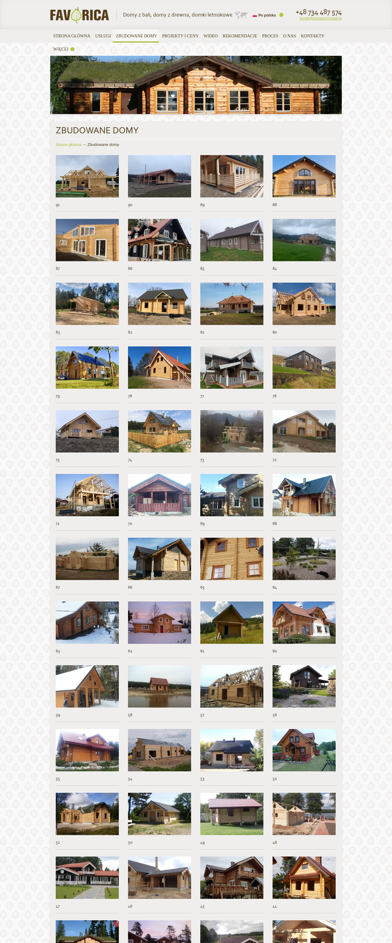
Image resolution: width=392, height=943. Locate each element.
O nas (289, 36)
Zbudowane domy (136, 36)
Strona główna (71, 36)
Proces (270, 36)
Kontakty (312, 36)
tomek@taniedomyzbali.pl (321, 18)
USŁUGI (103, 36)
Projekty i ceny (180, 36)
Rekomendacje (240, 36)
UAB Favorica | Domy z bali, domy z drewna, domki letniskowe (80, 15)
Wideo (211, 36)
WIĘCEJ (61, 49)
